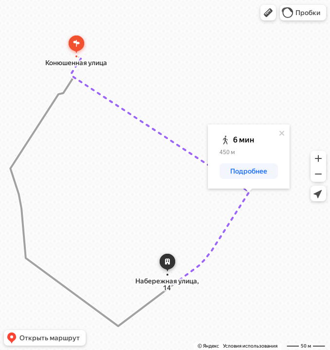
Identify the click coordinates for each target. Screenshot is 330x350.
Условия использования (250, 346)
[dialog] (249, 156)
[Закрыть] (282, 133)
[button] (268, 12)
